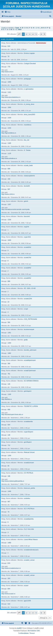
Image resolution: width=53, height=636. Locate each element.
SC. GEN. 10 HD (30, 288)
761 (9, 374)
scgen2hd (27, 237)
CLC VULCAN (29, 529)
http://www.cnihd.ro (8, 194)
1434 (9, 128)
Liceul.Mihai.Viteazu (31, 539)
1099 (9, 82)
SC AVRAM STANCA (31, 381)
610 (9, 46)
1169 (9, 394)
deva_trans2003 (29, 114)
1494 (9, 343)
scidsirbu (27, 498)
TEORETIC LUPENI (31, 406)
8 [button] (41, 34)
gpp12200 (27, 601)
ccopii (26, 309)
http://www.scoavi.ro (8, 593)
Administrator (41, 43)
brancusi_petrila (29, 488)
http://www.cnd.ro (7, 71)
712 (9, 445)
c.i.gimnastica (28, 89)
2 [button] (26, 34)
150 (9, 179)
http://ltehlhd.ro (6, 399)
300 (9, 363)
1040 (9, 240)
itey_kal (26, 140)
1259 (9, 455)
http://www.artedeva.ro (9, 158)
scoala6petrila (28, 519)
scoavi (26, 585)
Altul (19, 29)
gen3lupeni (28, 442)
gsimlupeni (27, 391)
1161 (9, 92)
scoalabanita (28, 421)
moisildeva (27, 125)
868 (9, 409)
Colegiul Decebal (30, 63)
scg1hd (26, 226)
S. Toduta (27, 150)
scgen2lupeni (28, 432)
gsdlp (26, 340)
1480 (9, 543)
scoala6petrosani (30, 360)
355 (9, 322)
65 (8, 466)
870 (9, 563)
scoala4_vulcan (29, 560)
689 (9, 168)
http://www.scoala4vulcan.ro (11, 568)
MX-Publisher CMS (34, 630)
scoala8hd (27, 268)
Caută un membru (7, 28)
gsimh (26, 201)
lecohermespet (29, 329)
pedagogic (27, 79)
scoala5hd (27, 247)
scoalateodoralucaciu (31, 550)
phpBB (19, 628)
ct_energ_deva (29, 104)
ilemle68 (27, 186)
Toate (17, 28)
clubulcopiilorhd (29, 176)
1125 (9, 153)
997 (9, 189)
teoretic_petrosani (30, 350)
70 (8, 56)
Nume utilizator (7, 39)
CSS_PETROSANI (30, 319)
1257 (9, 204)
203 (9, 578)
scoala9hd (27, 278)
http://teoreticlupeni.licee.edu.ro (12, 414)
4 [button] (32, 34)
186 (9, 476)
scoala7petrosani (30, 370)
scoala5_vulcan (29, 575)
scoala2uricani (29, 462)
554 (9, 425)
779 (9, 67)
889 (9, 281)
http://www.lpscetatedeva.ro (10, 97)
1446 (9, 491)
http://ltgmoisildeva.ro (8, 133)
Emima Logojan (29, 53)
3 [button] (29, 34)
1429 (9, 118)
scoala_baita (28, 165)
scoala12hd (28, 298)
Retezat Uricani (29, 452)
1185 (9, 143)
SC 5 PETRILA (29, 508)
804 (9, 589)
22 (8, 302)
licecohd (27, 216)
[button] (19, 34)
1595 (9, 107)
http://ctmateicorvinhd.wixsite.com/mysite (15, 209)
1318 (9, 219)
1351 (9, 332)
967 (9, 501)
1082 (9, 353)
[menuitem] (7, 12)
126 (9, 384)
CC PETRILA (28, 473)
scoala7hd (27, 257)
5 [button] (35, 34)
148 (9, 435)
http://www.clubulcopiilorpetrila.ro (12, 481)
